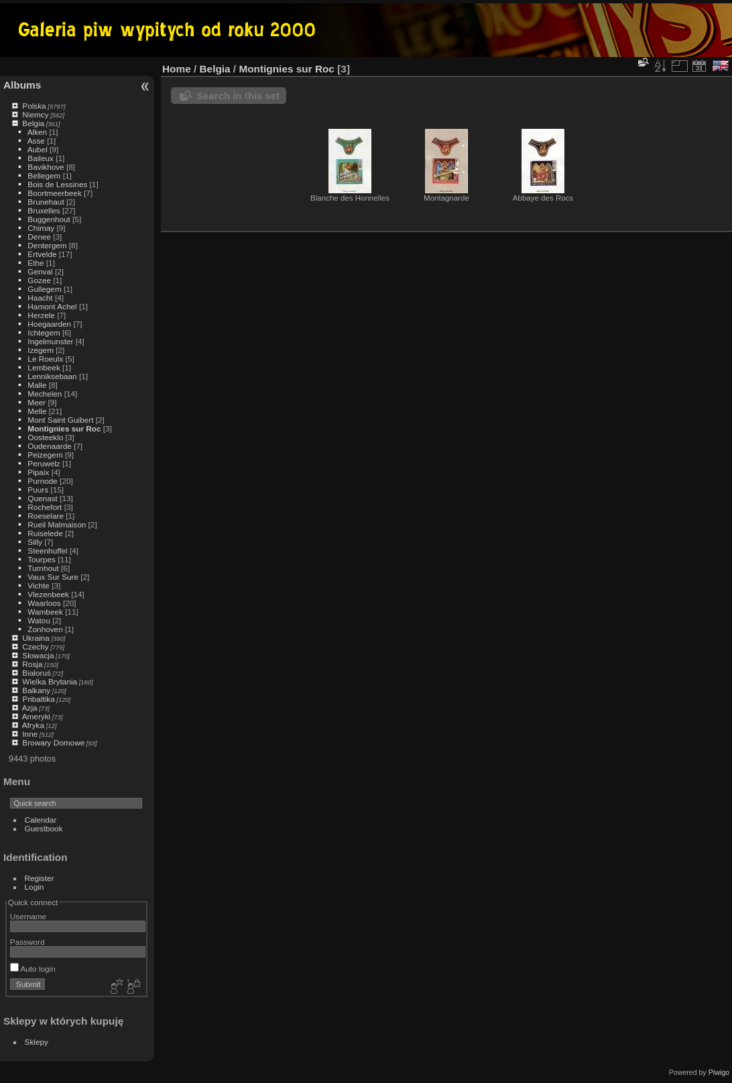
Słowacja (38, 655)
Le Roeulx (45, 358)
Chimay (40, 227)
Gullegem (44, 289)
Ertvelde (41, 254)
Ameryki (36, 716)
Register (39, 878)
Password (27, 941)
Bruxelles (43, 210)
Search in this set (238, 95)
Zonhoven (44, 629)
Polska (34, 105)
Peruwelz (43, 463)
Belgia (33, 123)
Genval (39, 271)
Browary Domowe (53, 742)
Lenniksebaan (51, 376)
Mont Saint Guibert (60, 419)
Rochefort (44, 507)
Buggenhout (48, 219)
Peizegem (44, 454)
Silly (34, 541)
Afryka (33, 725)
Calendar (41, 819)
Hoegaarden (49, 323)
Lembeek (43, 367)
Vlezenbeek (48, 594)
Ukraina (36, 637)
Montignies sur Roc (64, 428)
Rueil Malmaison (56, 524)
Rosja (32, 664)
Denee (39, 236)
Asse (36, 140)
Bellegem (43, 175)
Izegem (40, 350)
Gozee (39, 280)
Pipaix (38, 472)
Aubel (37, 149)
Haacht (39, 297)
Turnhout (43, 568)
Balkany (36, 690)
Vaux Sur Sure (52, 576)
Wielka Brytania (49, 681)
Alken (37, 131)
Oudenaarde (49, 446)
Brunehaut (45, 201)
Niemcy (35, 114)
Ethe (35, 262)
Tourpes (41, 559)
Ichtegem (43, 332)
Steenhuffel (47, 550)
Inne (30, 733)
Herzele (41, 315)
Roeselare (45, 515)
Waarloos (43, 603)
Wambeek (45, 611)
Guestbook (44, 828)
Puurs (37, 489)
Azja (30, 707)
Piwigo (719, 1072)
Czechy (35, 646)
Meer (36, 402)
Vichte (38, 585)
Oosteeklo (45, 437)
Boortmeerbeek (54, 193)
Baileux (40, 158)
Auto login (33, 968)
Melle (36, 411)
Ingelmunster (50, 341)
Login (34, 886)
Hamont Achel (51, 306)
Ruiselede (44, 533)
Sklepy (36, 1041)
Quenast (42, 498)
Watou (38, 620)
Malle (36, 384)
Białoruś (36, 672)
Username (28, 916)
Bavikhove (45, 166)
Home (176, 68)
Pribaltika (38, 698)
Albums (22, 85)
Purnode (42, 480)
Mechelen (44, 393)
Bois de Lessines (57, 184)
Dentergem (46, 245)
